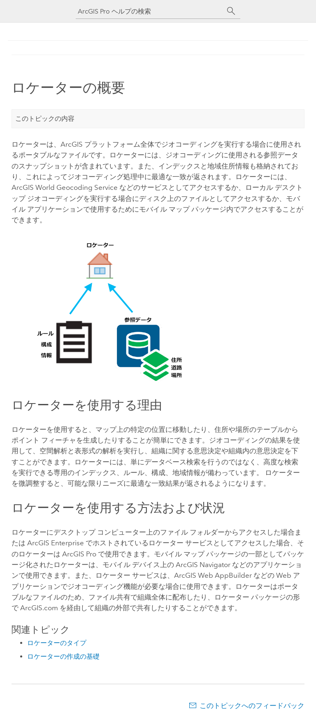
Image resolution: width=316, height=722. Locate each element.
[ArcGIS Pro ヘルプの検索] (150, 11)
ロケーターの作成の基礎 (63, 656)
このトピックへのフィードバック (252, 705)
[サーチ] (231, 11)
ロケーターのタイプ (56, 643)
